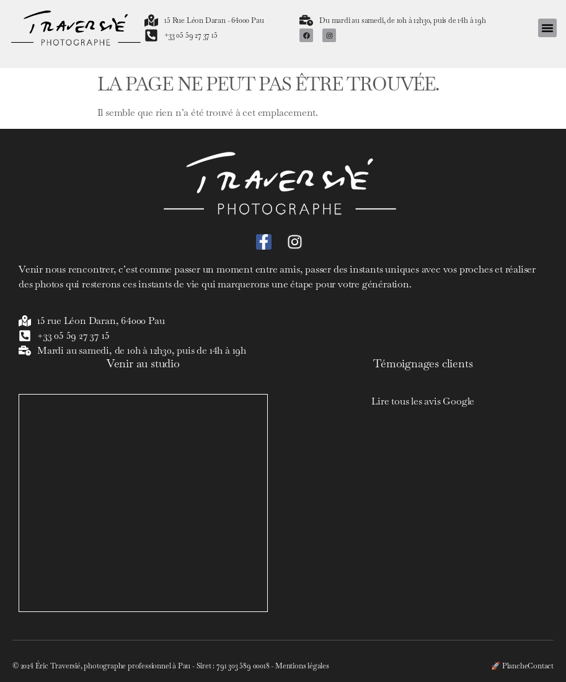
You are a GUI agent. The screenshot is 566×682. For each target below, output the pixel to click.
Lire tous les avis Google (422, 401)
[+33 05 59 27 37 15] (151, 35)
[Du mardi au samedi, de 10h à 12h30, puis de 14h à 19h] (306, 20)
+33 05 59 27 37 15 (190, 35)
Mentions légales (302, 666)
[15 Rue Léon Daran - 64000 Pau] (151, 20)
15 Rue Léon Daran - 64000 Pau (213, 20)
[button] (547, 28)
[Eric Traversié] (143, 503)
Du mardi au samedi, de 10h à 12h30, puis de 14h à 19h (402, 20)
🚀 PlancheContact (522, 666)
